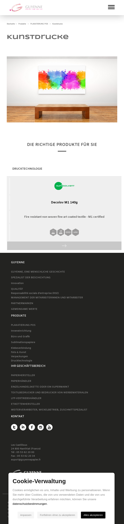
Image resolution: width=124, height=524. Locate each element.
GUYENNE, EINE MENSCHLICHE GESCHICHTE (38, 272)
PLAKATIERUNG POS (39, 24)
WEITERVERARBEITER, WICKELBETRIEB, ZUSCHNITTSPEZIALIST (49, 410)
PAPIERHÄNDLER (21, 381)
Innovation (17, 283)
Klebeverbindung (21, 348)
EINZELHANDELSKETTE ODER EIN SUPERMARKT (40, 387)
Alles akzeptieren (93, 515)
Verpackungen (19, 356)
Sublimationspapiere (23, 342)
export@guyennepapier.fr (26, 460)
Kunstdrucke (57, 24)
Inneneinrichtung (21, 331)
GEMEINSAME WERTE (24, 309)
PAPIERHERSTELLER (23, 375)
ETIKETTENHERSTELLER (25, 404)
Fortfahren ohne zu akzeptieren (58, 515)
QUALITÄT (17, 289)
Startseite (11, 24)
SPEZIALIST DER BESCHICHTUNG (31, 277)
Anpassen (26, 515)
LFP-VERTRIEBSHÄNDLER (26, 398)
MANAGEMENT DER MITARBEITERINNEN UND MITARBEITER (47, 297)
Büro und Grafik (20, 336)
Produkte (22, 24)
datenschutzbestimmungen (30, 503)
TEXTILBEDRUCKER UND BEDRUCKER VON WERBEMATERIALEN (49, 392)
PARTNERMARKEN (22, 303)
